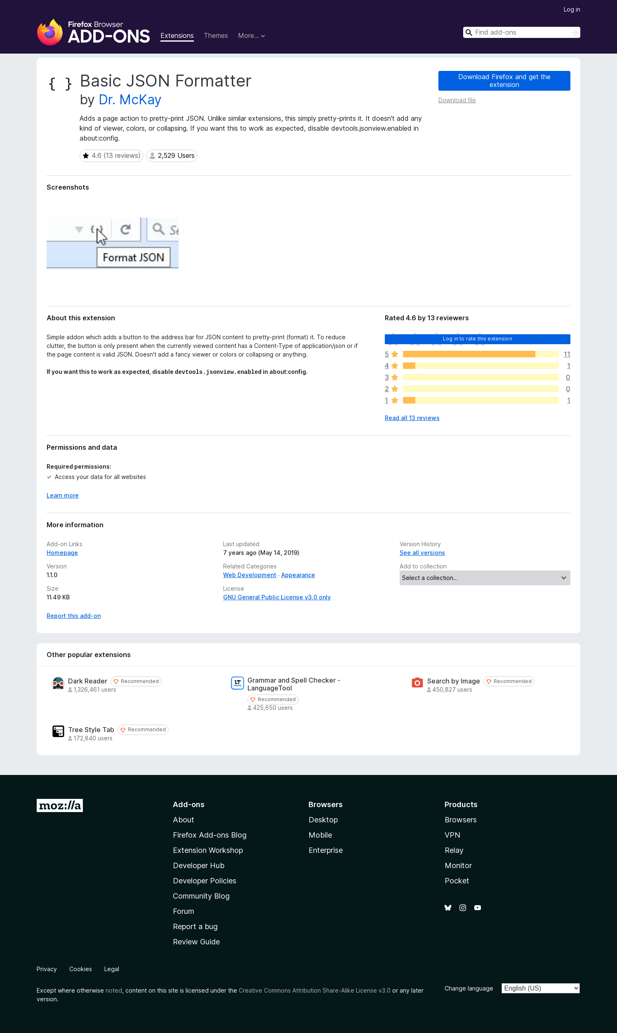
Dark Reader (87, 681)
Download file (457, 99)
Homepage (62, 552)
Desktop (323, 819)
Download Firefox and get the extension (504, 81)
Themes (216, 35)
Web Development (249, 574)
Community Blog (201, 896)
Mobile (320, 835)
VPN (452, 835)
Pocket (457, 880)
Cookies (80, 968)
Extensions (177, 35)
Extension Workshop (208, 850)
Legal (111, 968)
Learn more (63, 495)
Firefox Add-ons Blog (210, 835)
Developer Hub (198, 865)
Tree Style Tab (91, 730)
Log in (572, 9)
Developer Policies (204, 880)
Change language (469, 988)
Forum (183, 911)
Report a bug (195, 926)
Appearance (298, 574)
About (183, 819)
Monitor (458, 865)
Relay (454, 850)
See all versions (422, 552)
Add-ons (189, 804)
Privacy (47, 968)
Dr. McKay (130, 100)
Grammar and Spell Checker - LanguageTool (293, 684)
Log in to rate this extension (477, 339)
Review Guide (196, 941)
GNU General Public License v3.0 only (277, 597)
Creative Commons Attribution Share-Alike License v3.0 (315, 990)
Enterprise (325, 850)
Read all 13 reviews (412, 417)
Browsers (461, 819)
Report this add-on (74, 615)
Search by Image (453, 681)
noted (114, 990)
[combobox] (521, 32)
